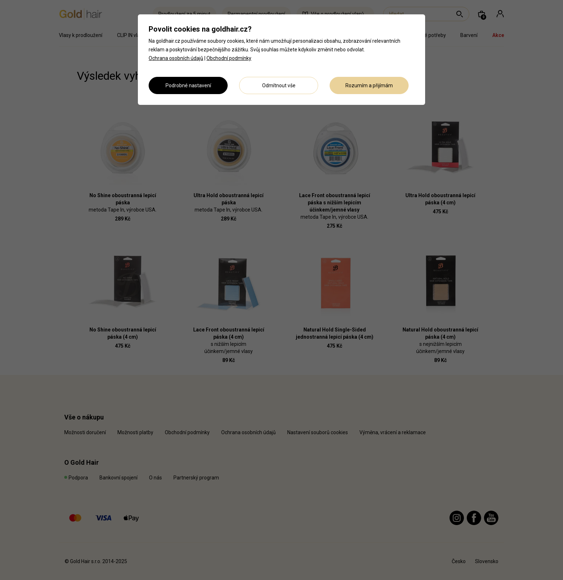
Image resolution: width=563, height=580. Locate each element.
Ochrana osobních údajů (176, 58)
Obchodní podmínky (228, 58)
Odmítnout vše (279, 85)
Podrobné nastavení (188, 85)
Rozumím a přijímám (369, 85)
